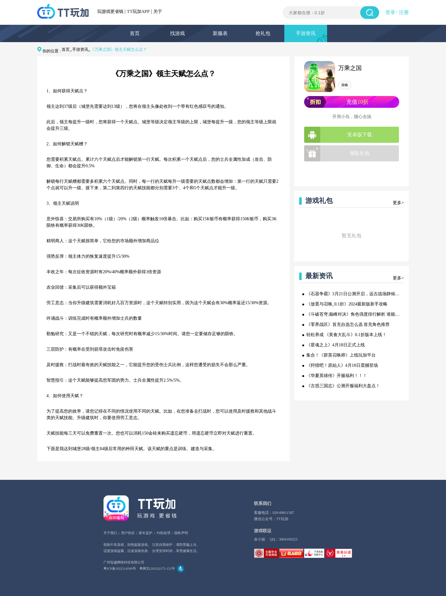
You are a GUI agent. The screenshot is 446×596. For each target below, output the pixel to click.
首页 (135, 33)
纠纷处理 (163, 533)
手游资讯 (306, 33)
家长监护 (145, 533)
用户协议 (128, 533)
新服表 (220, 33)
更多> (398, 202)
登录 (390, 12)
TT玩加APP (138, 11)
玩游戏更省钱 (110, 11)
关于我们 (110, 533)
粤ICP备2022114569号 (119, 568)
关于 (157, 11)
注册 (404, 12)
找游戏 (177, 33)
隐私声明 (181, 533)
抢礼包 (263, 33)
